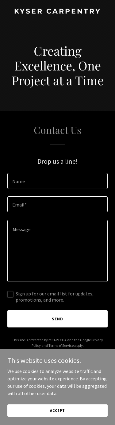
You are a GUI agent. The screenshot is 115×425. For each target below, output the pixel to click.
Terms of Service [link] (61, 345)
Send (57, 319)
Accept (57, 410)
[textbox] (57, 181)
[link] (57, 12)
